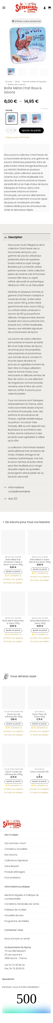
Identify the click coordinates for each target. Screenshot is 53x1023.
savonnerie (20, 407)
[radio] (11, 118)
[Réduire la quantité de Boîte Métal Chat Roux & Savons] (7, 130)
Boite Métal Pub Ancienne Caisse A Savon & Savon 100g (13, 562)
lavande (38, 382)
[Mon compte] (44, 8)
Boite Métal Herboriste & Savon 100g (13, 622)
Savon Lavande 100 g (39, 773)
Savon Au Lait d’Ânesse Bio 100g (13, 715)
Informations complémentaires (16, 489)
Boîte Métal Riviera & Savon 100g (40, 622)
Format (9, 110)
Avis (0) (10, 499)
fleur (10, 379)
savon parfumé (31, 321)
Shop (17, 81)
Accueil (8, 81)
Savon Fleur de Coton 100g (39, 715)
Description (12, 237)
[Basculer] (5, 237)
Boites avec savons (17, 84)
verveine (12, 386)
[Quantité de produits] (11, 130)
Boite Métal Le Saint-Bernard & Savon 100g (39, 560)
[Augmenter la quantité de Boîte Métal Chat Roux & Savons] (15, 130)
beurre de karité (34, 342)
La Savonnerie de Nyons (24, 332)
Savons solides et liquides (34, 81)
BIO (9, 346)
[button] (4, 7)
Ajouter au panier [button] (13, 572)
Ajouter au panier (31, 130)
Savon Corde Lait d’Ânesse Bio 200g (13, 773)
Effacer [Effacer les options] (44, 109)
